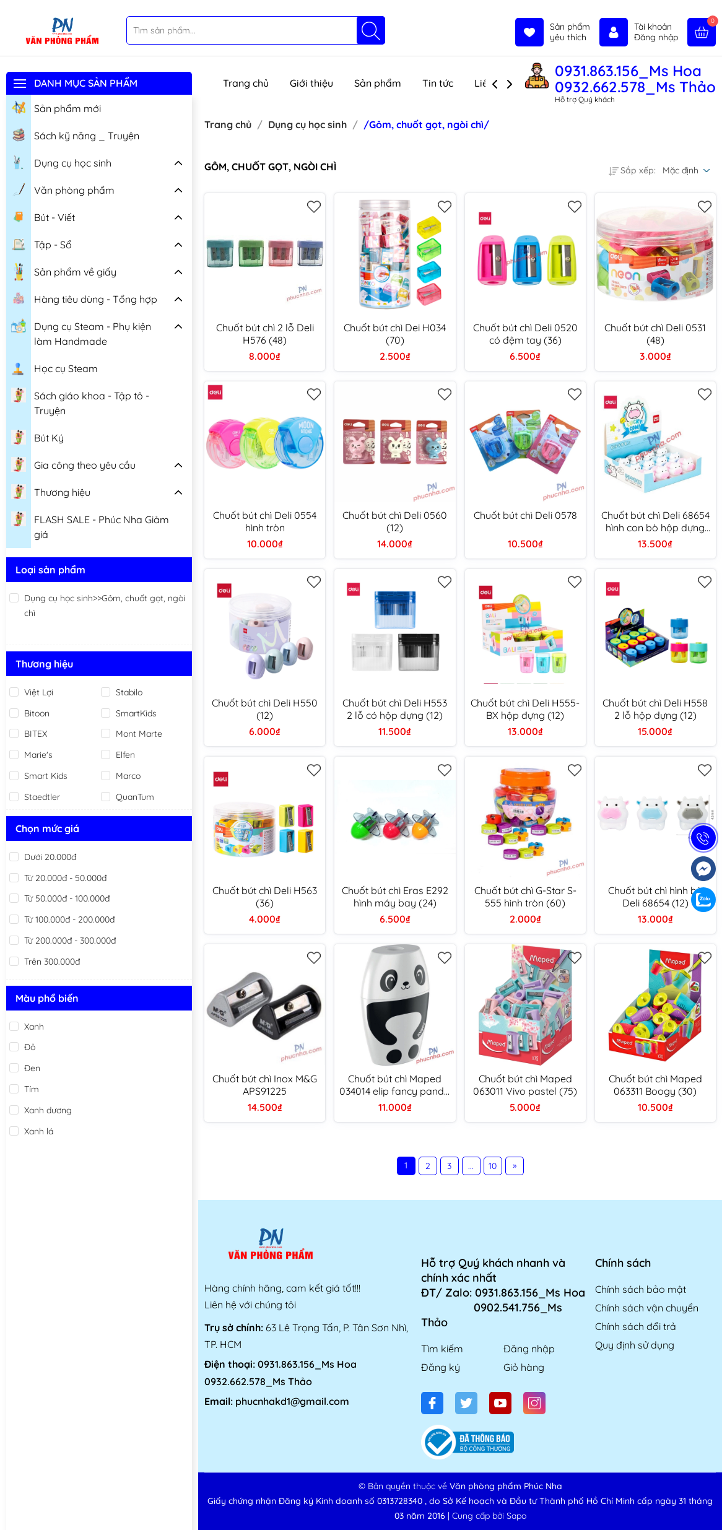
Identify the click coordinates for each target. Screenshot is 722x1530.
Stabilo (129, 692)
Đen (32, 1068)
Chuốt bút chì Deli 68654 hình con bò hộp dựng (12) (655, 521)
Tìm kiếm (442, 1348)
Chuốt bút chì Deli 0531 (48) (655, 333)
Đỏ (29, 1047)
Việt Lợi (38, 692)
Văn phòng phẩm (63, 189)
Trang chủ (246, 83)
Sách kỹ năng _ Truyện (75, 134)
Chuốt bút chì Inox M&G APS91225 (264, 1084)
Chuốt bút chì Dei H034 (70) (395, 333)
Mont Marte (139, 733)
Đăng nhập (529, 1348)
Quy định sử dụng (634, 1345)
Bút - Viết (43, 216)
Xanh (34, 1026)
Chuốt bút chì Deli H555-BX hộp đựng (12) (525, 709)
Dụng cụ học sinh (61, 162)
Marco (128, 775)
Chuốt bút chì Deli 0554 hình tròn (264, 521)
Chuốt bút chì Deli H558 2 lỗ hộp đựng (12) (655, 709)
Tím (31, 1089)
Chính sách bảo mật (640, 1289)
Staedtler (42, 796)
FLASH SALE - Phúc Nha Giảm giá (90, 525)
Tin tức (437, 83)
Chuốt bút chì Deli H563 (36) (264, 896)
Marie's (38, 754)
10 (493, 1165)
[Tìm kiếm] (371, 30)
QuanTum (135, 796)
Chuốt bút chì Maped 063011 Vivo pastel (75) (525, 1084)
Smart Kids (45, 775)
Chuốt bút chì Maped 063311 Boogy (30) (655, 1084)
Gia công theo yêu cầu (73, 464)
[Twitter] (466, 1403)
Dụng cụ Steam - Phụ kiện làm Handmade (81, 332)
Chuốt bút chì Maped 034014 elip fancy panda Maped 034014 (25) (394, 1084)
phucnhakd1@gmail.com (292, 1401)
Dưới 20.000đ (50, 857)
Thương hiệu (50, 491)
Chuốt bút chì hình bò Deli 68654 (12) (655, 896)
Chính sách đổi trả (635, 1326)
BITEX (35, 733)
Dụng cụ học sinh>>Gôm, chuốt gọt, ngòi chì (104, 606)
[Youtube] (500, 1403)
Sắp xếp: (632, 170)
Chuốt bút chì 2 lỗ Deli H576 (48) (265, 333)
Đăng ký (440, 1367)
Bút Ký (37, 436)
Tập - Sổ (41, 243)
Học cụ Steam (54, 367)
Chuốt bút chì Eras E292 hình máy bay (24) (395, 896)
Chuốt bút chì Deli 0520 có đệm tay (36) (525, 333)
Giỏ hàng (523, 1367)
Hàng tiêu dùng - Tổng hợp (84, 298)
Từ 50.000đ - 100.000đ (67, 898)
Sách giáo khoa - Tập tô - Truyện (80, 401)
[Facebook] (432, 1403)
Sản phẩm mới (56, 107)
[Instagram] (534, 1403)
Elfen (125, 754)
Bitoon (37, 713)
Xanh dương (48, 1110)
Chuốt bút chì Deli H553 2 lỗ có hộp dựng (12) (394, 709)
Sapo (516, 1515)
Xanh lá (38, 1131)
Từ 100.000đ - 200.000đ (69, 919)
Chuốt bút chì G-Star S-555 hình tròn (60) (525, 896)
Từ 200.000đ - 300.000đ (70, 940)
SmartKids (136, 713)
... (471, 1165)
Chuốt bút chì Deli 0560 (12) (394, 521)
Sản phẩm (377, 83)
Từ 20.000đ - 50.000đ (65, 878)
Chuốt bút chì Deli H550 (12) (265, 709)
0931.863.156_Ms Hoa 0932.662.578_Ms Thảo (635, 79)
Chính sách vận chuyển (646, 1308)
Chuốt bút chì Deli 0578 (525, 515)
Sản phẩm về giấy (63, 272)
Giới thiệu (311, 83)
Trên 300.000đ (52, 961)
